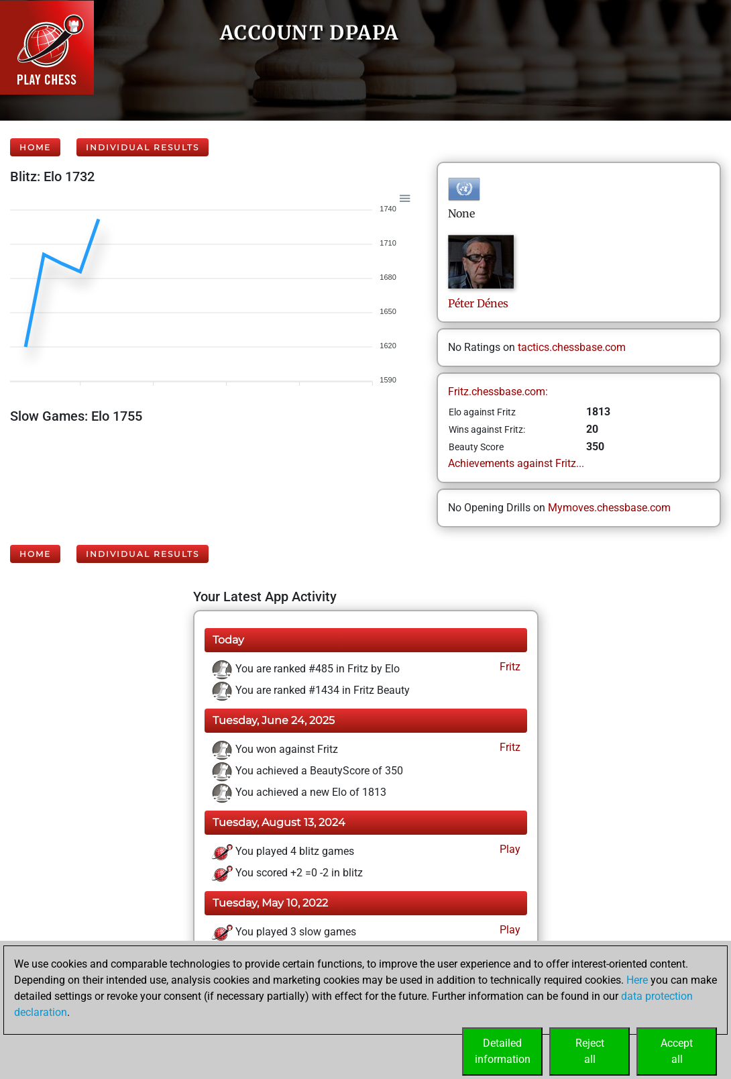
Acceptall (677, 1051)
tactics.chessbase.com (572, 347)
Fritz (508, 666)
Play (508, 849)
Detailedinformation (502, 1051)
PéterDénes (478, 303)
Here (637, 980)
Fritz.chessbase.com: (498, 391)
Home (35, 147)
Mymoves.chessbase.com (609, 507)
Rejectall (589, 1051)
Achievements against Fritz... (516, 463)
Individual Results (142, 147)
